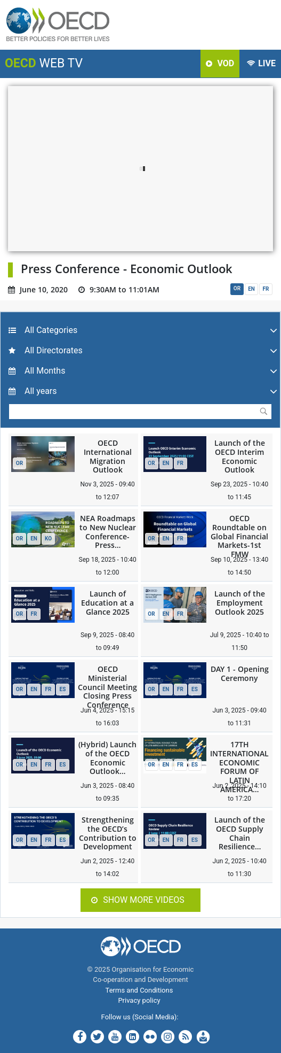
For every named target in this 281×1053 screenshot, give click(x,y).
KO (48, 538)
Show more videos (137, 900)
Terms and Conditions (139, 990)
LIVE (261, 63)
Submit (263, 411)
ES (63, 689)
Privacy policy (139, 1000)
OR (237, 288)
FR (266, 289)
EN (251, 289)
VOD (220, 63)
